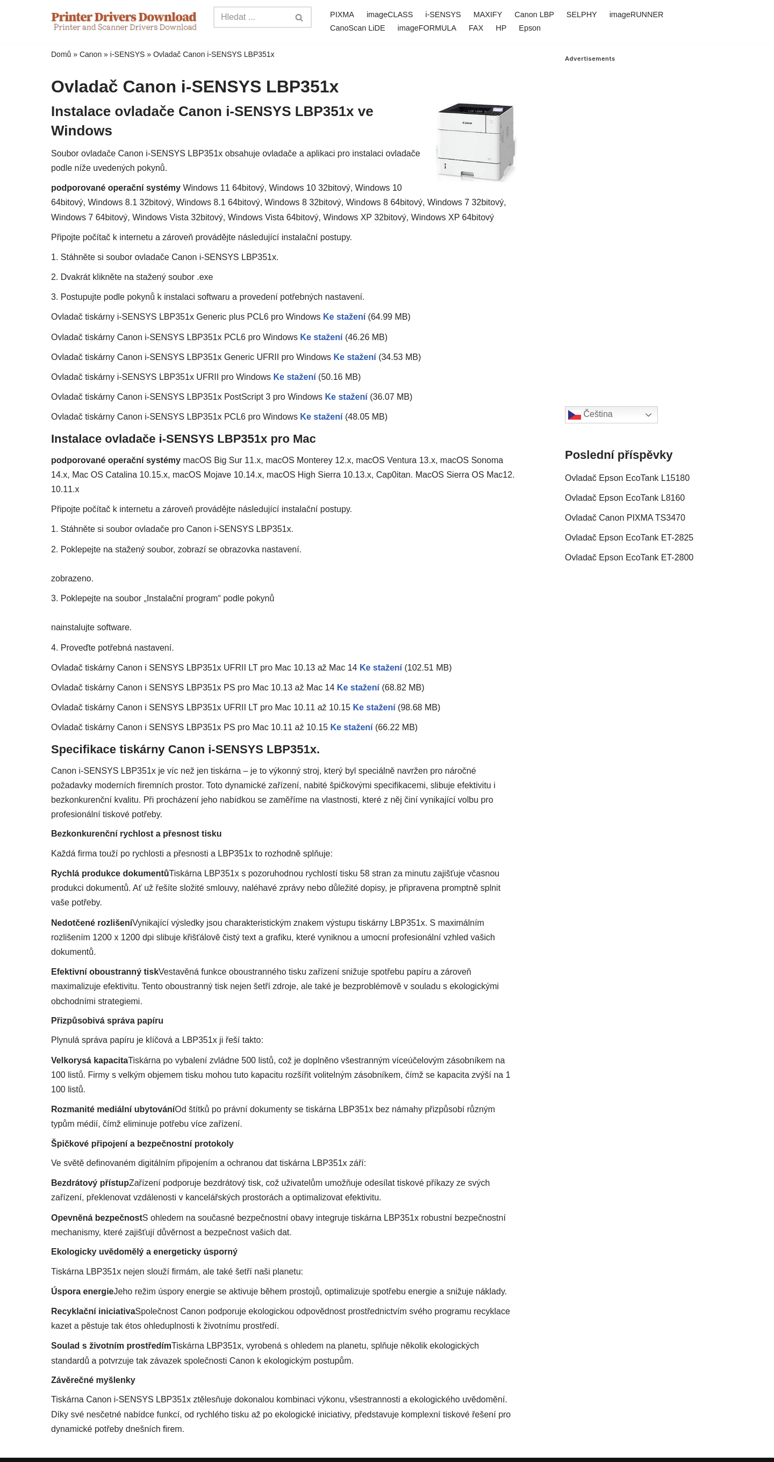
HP (501, 28)
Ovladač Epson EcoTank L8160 (625, 497)
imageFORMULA (427, 28)
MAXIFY (488, 14)
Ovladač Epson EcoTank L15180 (627, 477)
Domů (61, 54)
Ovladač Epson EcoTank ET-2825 (629, 537)
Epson (530, 28)
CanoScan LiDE (357, 28)
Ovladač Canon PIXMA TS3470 (625, 517)
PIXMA (342, 14)
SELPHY (582, 14)
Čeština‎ (590, 414)
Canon (91, 54)
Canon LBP (534, 14)
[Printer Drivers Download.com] (124, 21)
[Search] (250, 17)
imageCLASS (390, 14)
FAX (476, 28)
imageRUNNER (637, 14)
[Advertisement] (644, 223)
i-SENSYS (443, 14)
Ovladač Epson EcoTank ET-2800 (629, 557)
